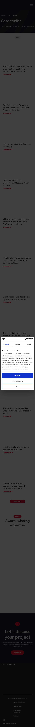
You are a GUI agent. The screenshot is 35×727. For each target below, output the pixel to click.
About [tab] (29, 344)
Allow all (17, 375)
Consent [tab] (6, 344)
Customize (17, 381)
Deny (17, 386)
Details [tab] (17, 344)
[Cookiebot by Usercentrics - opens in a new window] (25, 339)
